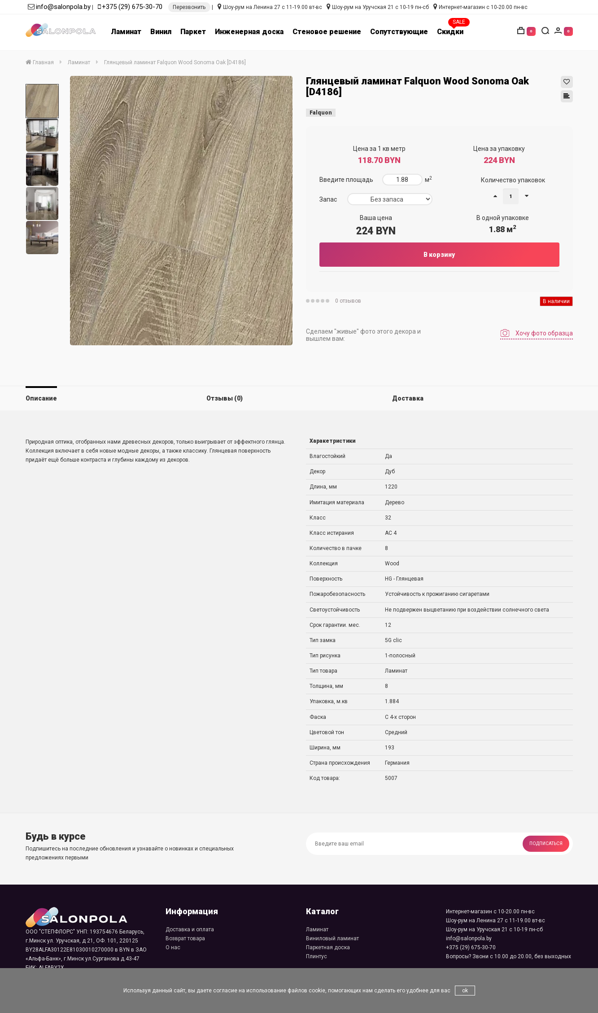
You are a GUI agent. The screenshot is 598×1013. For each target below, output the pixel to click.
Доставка (407, 398)
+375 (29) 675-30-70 (132, 7)
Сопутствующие (399, 31)
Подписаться (546, 843)
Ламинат (126, 31)
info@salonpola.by (63, 7)
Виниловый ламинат (332, 938)
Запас (328, 199)
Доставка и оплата (190, 929)
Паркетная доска (328, 947)
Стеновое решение (326, 31)
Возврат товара (185, 938)
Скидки (450, 31)
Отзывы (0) (224, 398)
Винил (160, 31)
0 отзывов (348, 301)
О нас (173, 947)
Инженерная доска (249, 31)
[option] (42, 101)
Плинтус (316, 956)
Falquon (321, 113)
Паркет (193, 31)
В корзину (439, 254)
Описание (41, 398)
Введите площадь (346, 179)
